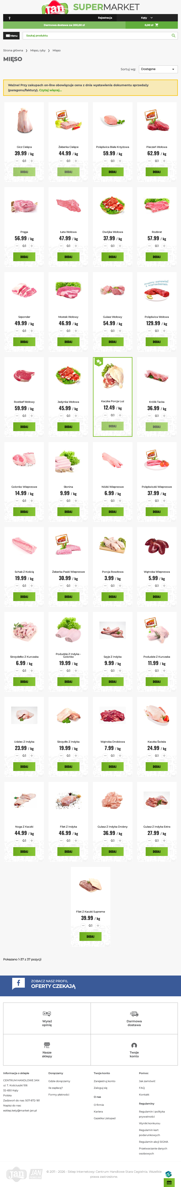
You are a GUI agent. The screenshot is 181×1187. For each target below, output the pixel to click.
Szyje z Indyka (113, 656)
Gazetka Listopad (104, 1118)
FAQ (142, 1087)
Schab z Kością (24, 571)
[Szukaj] (100, 35)
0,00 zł (152, 25)
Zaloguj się (100, 1087)
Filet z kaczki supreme (90, 911)
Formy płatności (58, 1094)
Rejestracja (105, 17)
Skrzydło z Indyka (68, 741)
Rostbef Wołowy (24, 401)
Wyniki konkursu (149, 1123)
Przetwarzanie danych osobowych (153, 1151)
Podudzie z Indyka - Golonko (68, 655)
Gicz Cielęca (24, 147)
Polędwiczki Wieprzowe (157, 486)
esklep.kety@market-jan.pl (20, 1110)
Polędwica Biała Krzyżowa (112, 147)
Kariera (98, 1111)
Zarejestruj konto (104, 1081)
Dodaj (24, 172)
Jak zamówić (147, 1081)
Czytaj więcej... (50, 90)
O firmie (99, 1104)
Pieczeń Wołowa (156, 147)
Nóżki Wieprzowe (113, 486)
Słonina (68, 486)
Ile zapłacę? (55, 1087)
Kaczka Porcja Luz (112, 401)
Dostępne (158, 69)
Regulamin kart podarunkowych (149, 1132)
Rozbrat (157, 232)
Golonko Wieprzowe (24, 486)
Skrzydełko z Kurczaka (24, 656)
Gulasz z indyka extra (156, 826)
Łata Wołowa (68, 232)
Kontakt (144, 1094)
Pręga (24, 232)
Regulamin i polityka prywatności (152, 1114)
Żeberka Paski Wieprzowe (68, 571)
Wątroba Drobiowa (112, 741)
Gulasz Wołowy (112, 317)
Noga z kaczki (24, 826)
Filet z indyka (68, 826)
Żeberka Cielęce (68, 147)
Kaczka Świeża (157, 741)
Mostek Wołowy (68, 317)
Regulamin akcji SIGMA (153, 1141)
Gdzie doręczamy (59, 1081)
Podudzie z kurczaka (156, 656)
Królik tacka (156, 401)
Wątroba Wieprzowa (157, 571)
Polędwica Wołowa (157, 317)
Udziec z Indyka (24, 741)
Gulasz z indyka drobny (113, 826)
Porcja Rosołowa (112, 571)
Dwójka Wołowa (112, 232)
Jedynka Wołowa (68, 401)
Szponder (24, 317)
